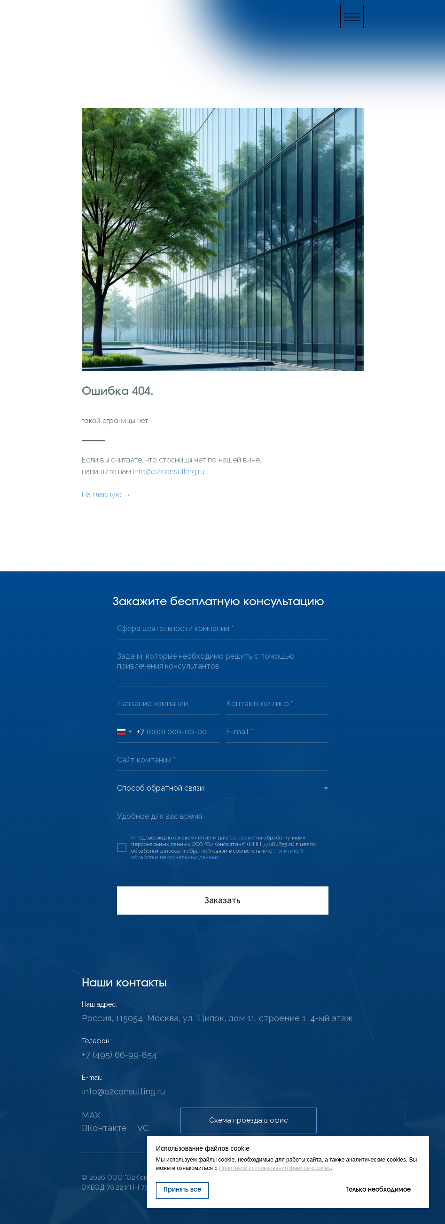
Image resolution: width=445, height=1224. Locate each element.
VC (142, 1128)
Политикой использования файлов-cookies (275, 1168)
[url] (222, 760)
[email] (277, 732)
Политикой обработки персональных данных (217, 854)
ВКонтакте (104, 1128)
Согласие (242, 837)
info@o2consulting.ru (168, 471)
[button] (352, 16)
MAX (91, 1115)
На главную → (106, 494)
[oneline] (222, 628)
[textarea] (222, 666)
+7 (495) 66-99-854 (119, 1055)
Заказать (222, 900)
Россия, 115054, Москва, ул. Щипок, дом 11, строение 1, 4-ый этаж (217, 1018)
